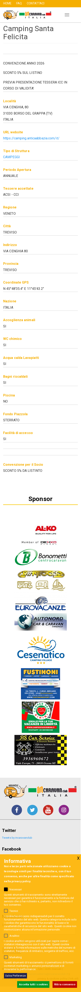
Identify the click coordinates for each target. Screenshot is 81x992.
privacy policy (21, 881)
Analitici (14, 935)
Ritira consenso (64, 984)
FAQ (19, 3)
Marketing (15, 957)
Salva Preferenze (15, 975)
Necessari (15, 889)
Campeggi (11, 157)
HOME (7, 3)
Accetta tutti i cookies (33, 984)
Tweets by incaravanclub (17, 837)
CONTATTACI (36, 3)
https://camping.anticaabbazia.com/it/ (31, 138)
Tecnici (13, 910)
